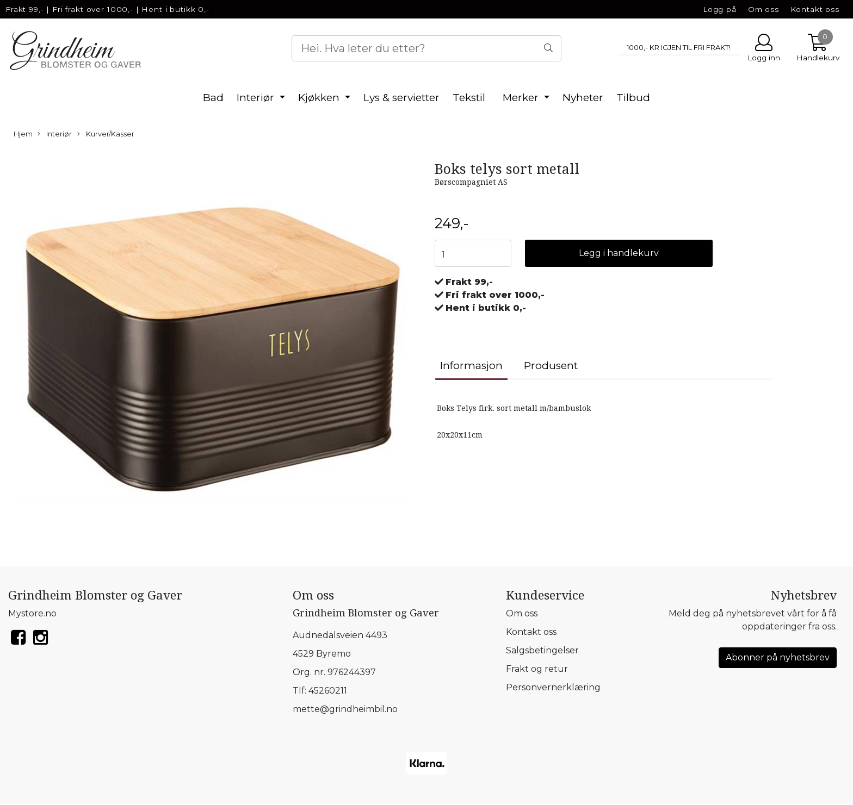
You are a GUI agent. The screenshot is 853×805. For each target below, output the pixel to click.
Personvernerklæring (553, 687)
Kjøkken (320, 97)
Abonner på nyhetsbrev (778, 657)
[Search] (426, 48)
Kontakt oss (814, 9)
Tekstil (469, 97)
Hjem (23, 134)
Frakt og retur (537, 669)
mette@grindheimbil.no (345, 709)
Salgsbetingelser (542, 650)
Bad (213, 97)
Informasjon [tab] (471, 365)
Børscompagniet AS (471, 182)
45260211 (327, 690)
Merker (522, 97)
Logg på (720, 9)
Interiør (257, 97)
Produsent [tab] (551, 365)
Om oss (763, 9)
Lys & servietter (401, 97)
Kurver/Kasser (105, 134)
